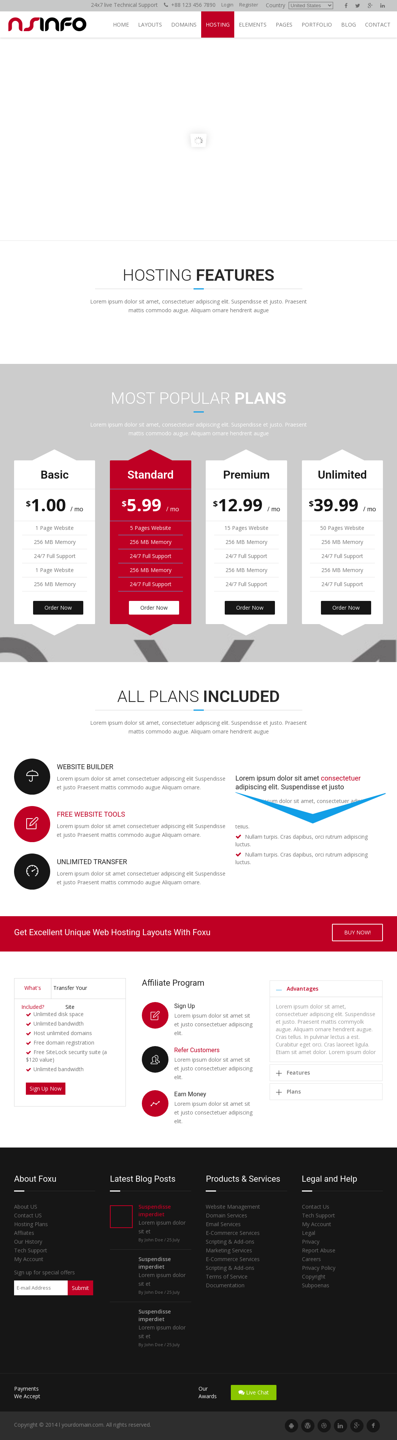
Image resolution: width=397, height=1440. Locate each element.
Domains (184, 24)
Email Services (223, 1224)
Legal (308, 1232)
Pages (284, 24)
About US (25, 1206)
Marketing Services (229, 1250)
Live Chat (253, 1392)
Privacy (310, 1241)
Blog (348, 24)
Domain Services (226, 1215)
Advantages (302, 988)
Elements (253, 24)
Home (121, 24)
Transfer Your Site (70, 991)
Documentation (225, 1285)
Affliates (24, 1232)
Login (227, 4)
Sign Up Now (46, 1088)
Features (298, 1072)
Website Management (233, 1206)
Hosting (218, 24)
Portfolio (317, 24)
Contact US (28, 1215)
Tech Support (30, 1250)
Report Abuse (318, 1250)
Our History (28, 1241)
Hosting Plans (31, 1224)
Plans (294, 1091)
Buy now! (357, 932)
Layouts (150, 24)
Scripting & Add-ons (230, 1241)
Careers (311, 1259)
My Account (28, 1259)
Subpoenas (315, 1285)
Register (248, 4)
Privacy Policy (318, 1267)
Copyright (314, 1276)
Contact (378, 24)
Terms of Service (227, 1276)
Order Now (58, 607)
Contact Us (315, 1206)
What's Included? (32, 991)
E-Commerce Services (233, 1232)
